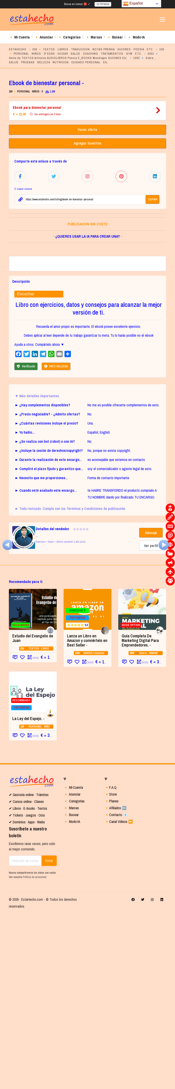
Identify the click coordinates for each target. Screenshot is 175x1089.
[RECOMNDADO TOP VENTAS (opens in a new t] (33, 867)
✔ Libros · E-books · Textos (28, 984)
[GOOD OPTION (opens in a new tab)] (142, 785)
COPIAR (152, 199)
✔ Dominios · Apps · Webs (27, 997)
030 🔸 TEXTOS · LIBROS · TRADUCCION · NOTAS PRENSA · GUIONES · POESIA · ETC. (92, 49)
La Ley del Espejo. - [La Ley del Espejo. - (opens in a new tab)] (28, 894)
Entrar (49, 1036)
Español (133, 3)
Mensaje (151, 708)
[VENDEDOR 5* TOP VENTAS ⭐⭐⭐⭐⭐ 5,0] (87, 785)
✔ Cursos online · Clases (26, 977)
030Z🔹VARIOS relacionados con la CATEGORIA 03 (105, 829)
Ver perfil (151, 721)
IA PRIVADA (103, 4)
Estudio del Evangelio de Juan (32, 814)
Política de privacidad (34, 1053)
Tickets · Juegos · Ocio (28, 991)
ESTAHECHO (17, 49)
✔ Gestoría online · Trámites (29, 970)
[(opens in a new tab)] (7, 544)
